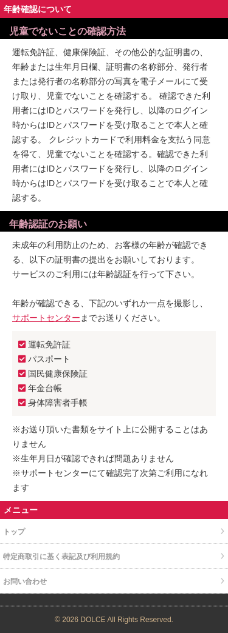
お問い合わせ (25, 581)
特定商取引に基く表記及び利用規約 (61, 556)
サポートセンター (46, 318)
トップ (14, 532)
